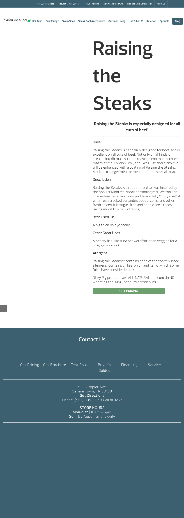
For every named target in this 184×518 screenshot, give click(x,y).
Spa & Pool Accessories (91, 21)
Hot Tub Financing (91, 3)
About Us (161, 3)
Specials (164, 21)
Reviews (151, 21)
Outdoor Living (116, 21)
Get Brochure (54, 365)
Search (171, 4)
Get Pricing (128, 291)
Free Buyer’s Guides (45, 3)
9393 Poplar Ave (92, 387)
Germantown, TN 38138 (92, 391)
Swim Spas (68, 21)
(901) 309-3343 (88, 400)
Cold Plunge (52, 21)
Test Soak (79, 365)
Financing (129, 365)
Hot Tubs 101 (136, 21)
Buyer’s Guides (104, 368)
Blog (177, 21)
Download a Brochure (113, 3)
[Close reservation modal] (3, 308)
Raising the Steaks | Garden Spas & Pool (17, 21)
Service (154, 365)
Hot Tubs (37, 21)
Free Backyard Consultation (139, 3)
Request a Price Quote (69, 3)
